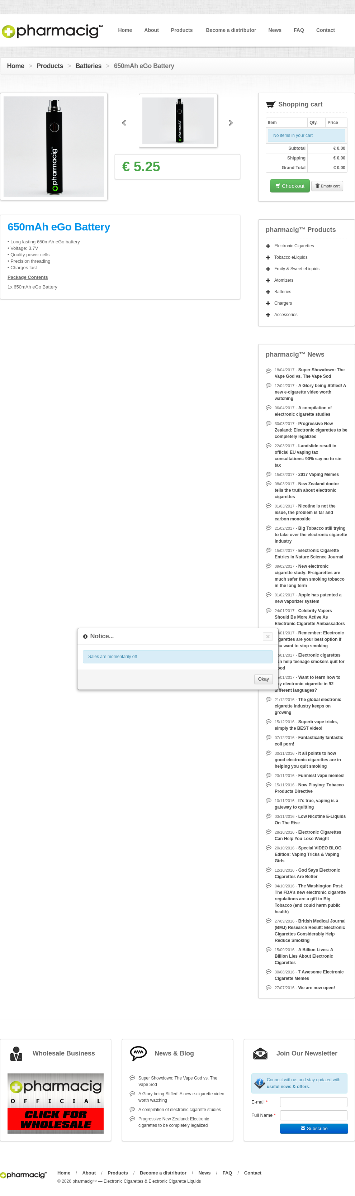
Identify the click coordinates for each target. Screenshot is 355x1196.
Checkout (290, 186)
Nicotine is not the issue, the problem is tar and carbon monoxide (305, 512)
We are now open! (316, 987)
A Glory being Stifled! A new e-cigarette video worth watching (310, 392)
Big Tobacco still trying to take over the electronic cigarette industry (311, 535)
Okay (263, 679)
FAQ (299, 30)
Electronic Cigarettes (294, 245)
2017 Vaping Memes (318, 474)
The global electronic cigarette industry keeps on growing (308, 706)
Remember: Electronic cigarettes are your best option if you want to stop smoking (309, 639)
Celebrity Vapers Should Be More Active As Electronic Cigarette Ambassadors (310, 617)
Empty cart (327, 186)
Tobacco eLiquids (291, 257)
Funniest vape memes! (321, 775)
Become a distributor (231, 30)
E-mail (259, 1102)
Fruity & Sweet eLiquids (297, 268)
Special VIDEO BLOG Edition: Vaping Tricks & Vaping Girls (308, 854)
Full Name (263, 1115)
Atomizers (283, 280)
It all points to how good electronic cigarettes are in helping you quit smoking (308, 760)
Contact (325, 30)
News (275, 30)
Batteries (89, 66)
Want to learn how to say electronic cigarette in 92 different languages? (307, 684)
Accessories (286, 314)
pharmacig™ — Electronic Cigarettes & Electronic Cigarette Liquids (136, 1181)
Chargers (283, 303)
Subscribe (313, 1128)
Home (125, 30)
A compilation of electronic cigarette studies (179, 1109)
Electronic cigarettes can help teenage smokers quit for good (310, 662)
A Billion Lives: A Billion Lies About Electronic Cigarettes (304, 956)
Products (182, 30)
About (151, 30)
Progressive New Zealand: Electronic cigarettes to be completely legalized (311, 430)
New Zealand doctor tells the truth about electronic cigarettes (307, 490)
